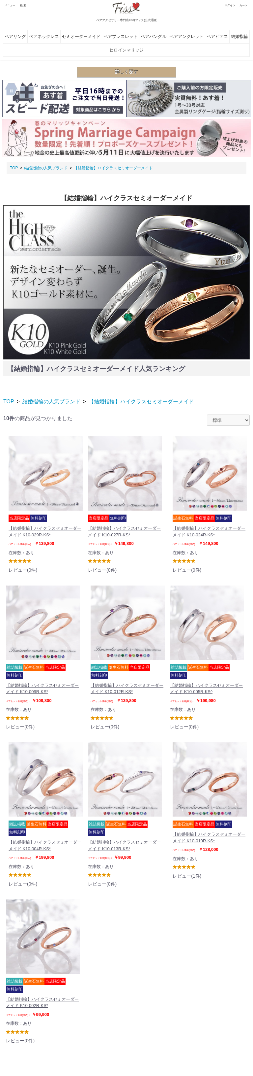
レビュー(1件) (187, 876)
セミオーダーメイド (81, 36)
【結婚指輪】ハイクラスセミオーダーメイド (113, 168)
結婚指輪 (239, 36)
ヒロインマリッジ (126, 50)
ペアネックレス (44, 36)
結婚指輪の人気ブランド (46, 168)
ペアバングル (153, 36)
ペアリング (15, 36)
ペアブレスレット (120, 36)
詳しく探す (126, 72)
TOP (14, 168)
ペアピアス (217, 36)
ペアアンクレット (186, 36)
